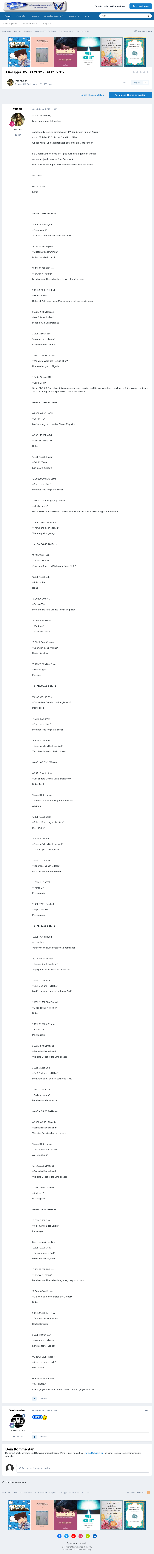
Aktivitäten (21, 16)
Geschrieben (44, 109)
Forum (8, 17)
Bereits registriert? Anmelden (111, 6)
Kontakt (83, 1543)
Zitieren (43, 1398)
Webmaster (17, 1410)
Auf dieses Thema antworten (130, 95)
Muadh (23, 80)
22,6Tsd (18, 1436)
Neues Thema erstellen (92, 95)
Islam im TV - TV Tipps (42, 84)
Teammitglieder (10, 23)
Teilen (123, 82)
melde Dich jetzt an (94, 1453)
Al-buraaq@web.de (42, 159)
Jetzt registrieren (141, 6)
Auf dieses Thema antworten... (35, 1468)
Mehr (87, 16)
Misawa (35, 16)
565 (18, 135)
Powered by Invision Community (77, 1549)
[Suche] (112, 15)
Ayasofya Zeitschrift (53, 16)
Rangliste (47, 23)
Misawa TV (74, 16)
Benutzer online (30, 23)
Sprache (72, 1543)
